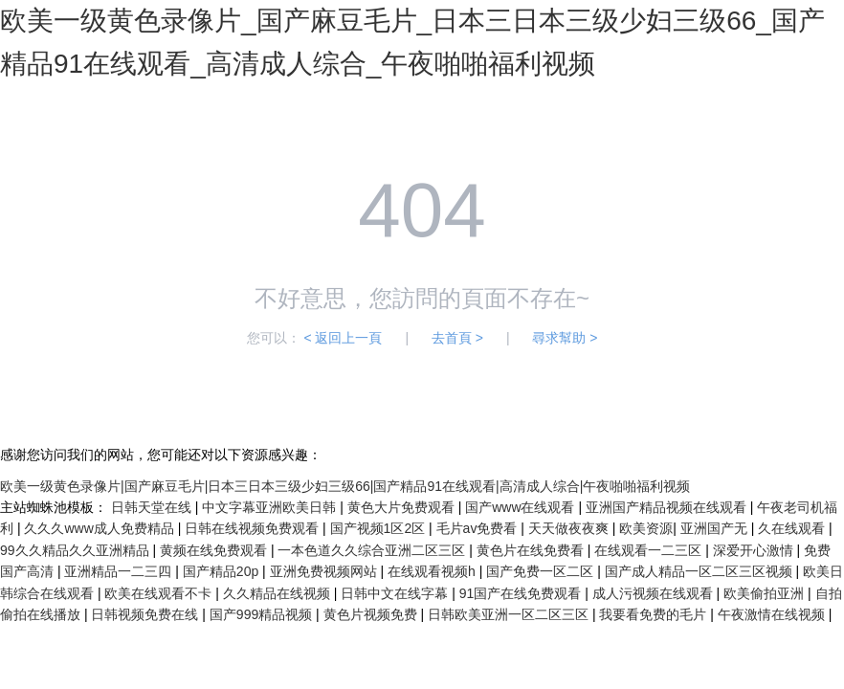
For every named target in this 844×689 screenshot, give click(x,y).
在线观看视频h (433, 571)
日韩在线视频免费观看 (253, 528)
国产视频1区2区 (379, 528)
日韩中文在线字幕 (396, 593)
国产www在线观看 (521, 507)
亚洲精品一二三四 (119, 571)
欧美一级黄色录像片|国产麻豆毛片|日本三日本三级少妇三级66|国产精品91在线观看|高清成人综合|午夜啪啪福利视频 (345, 486)
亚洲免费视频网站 (325, 571)
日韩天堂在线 (153, 507)
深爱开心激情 (755, 550)
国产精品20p (222, 571)
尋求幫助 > (564, 337)
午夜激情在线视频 (773, 614)
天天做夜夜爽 (570, 528)
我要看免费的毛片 (654, 614)
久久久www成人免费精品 (100, 528)
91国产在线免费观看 (522, 593)
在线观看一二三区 (649, 550)
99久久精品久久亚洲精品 (76, 550)
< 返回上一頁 (342, 337)
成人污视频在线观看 (654, 593)
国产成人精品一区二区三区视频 (700, 571)
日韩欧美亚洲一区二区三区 (510, 614)
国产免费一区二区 (541, 571)
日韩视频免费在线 (146, 614)
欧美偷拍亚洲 (765, 593)
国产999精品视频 (263, 614)
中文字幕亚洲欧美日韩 (271, 507)
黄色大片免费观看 (402, 507)
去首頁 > (457, 337)
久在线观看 (793, 528)
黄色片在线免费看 (532, 550)
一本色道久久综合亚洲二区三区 (373, 550)
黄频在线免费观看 (215, 550)
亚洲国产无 (715, 528)
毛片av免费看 (479, 528)
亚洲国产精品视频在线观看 (668, 507)
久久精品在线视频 (278, 593)
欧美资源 (646, 528)
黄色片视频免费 (372, 614)
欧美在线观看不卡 (159, 593)
